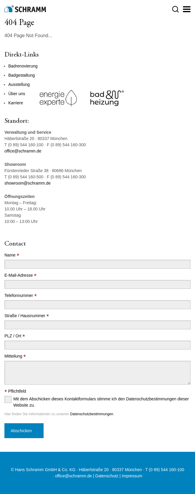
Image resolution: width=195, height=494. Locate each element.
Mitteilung (15, 356)
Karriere (15, 102)
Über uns (16, 93)
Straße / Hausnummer (26, 316)
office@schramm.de (22, 151)
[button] (175, 9)
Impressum (132, 475)
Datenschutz (107, 475)
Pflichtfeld (15, 391)
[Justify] (187, 9)
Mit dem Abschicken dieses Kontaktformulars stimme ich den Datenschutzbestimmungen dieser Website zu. (101, 402)
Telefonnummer (20, 295)
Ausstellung (19, 84)
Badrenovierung (23, 66)
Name (11, 255)
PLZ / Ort (14, 336)
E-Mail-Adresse (20, 275)
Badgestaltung (21, 75)
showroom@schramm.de (27, 183)
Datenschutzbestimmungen (91, 414)
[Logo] (25, 8)
